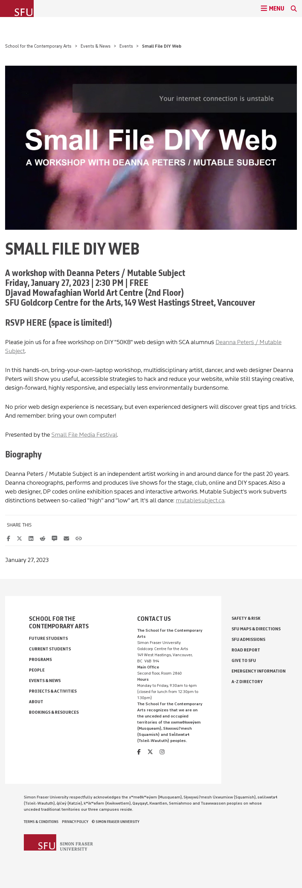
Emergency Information (259, 671)
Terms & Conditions (41, 821)
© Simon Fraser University (115, 821)
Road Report (246, 650)
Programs (40, 659)
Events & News (96, 46)
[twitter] (150, 752)
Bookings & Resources (54, 712)
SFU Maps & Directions (256, 629)
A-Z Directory (247, 681)
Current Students (50, 649)
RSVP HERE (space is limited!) (58, 322)
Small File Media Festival (84, 434)
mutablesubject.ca (200, 500)
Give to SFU (244, 660)
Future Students (48, 638)
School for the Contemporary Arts (38, 46)
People (37, 670)
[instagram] (162, 752)
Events (126, 46)
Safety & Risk (246, 618)
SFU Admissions (248, 639)
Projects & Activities (53, 691)
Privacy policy (75, 821)
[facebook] (139, 752)
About (36, 702)
